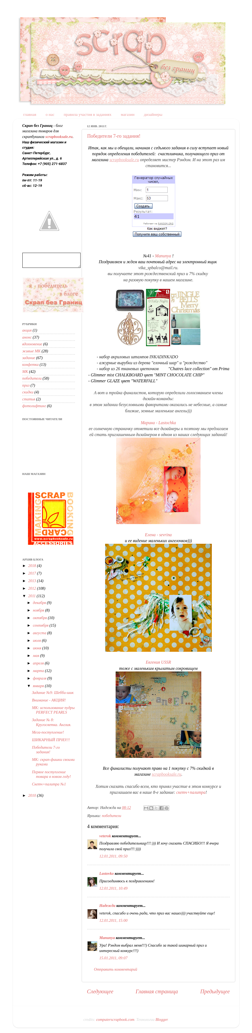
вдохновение (32, 344)
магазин (127, 114)
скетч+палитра (190, 792)
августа (40, 633)
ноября (39, 610)
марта (39, 671)
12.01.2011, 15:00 (113, 920)
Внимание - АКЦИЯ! (49, 700)
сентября (41, 625)
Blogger (162, 1019)
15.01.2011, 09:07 (113, 958)
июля (37, 640)
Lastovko (106, 873)
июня (37, 648)
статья (28, 399)
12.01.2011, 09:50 (113, 856)
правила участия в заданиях (88, 114)
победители (111, 815)
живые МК (31, 351)
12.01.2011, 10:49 (113, 888)
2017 (32, 573)
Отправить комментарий (115, 969)
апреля (39, 663)
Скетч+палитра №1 (49, 784)
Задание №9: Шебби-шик (53, 692)
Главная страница (157, 991)
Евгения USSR (158, 662)
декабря (40, 602)
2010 (32, 795)
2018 (32, 565)
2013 (32, 581)
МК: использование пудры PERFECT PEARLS (53, 709)
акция (27, 330)
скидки (28, 392)
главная (29, 114)
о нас (50, 114)
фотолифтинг (34, 406)
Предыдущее (215, 991)
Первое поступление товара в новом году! (51, 774)
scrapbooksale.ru (124, 159)
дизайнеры (153, 114)
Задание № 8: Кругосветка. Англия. (51, 722)
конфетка (30, 364)
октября (40, 618)
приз (26, 385)
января (39, 686)
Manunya (163, 256)
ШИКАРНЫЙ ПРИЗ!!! (51, 740)
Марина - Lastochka (158, 422)
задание (28, 358)
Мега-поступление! (48, 732)
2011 (32, 596)
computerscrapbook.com (115, 1019)
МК (25, 371)
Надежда (107, 905)
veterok (105, 836)
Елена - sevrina (158, 534)
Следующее (100, 991)
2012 (32, 588)
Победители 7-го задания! (114, 136)
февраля (40, 678)
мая (36, 655)
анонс (27, 337)
